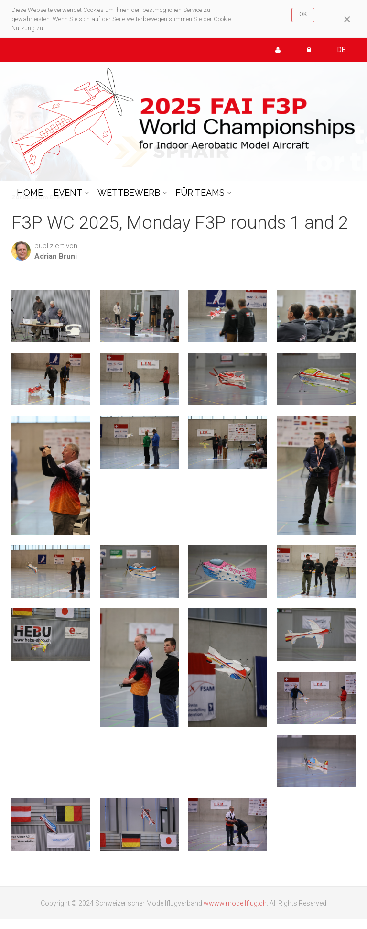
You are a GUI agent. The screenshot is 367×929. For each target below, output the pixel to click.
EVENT (68, 192)
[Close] (347, 19)
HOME (30, 192)
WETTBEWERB (128, 192)
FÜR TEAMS (200, 192)
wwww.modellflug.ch (235, 903)
